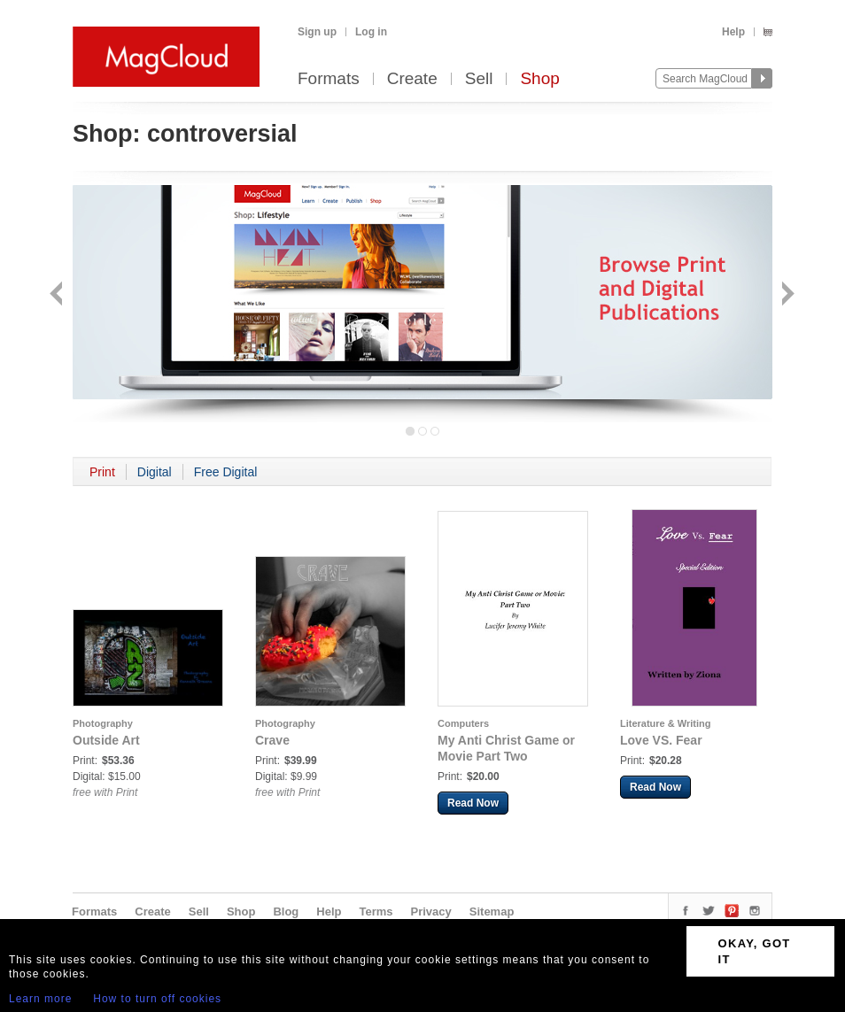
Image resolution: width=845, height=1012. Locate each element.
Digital (154, 472)
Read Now (473, 803)
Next (786, 295)
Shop (539, 79)
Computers (463, 723)
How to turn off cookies (157, 999)
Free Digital (226, 472)
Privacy (431, 911)
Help (733, 32)
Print (102, 472)
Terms (375, 911)
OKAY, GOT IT (754, 951)
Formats (329, 79)
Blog (285, 911)
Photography (103, 723)
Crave (272, 740)
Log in (371, 32)
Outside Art (106, 740)
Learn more (40, 999)
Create (412, 79)
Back (58, 295)
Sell (479, 79)
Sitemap (492, 911)
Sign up (317, 32)
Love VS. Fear (661, 740)
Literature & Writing (665, 723)
